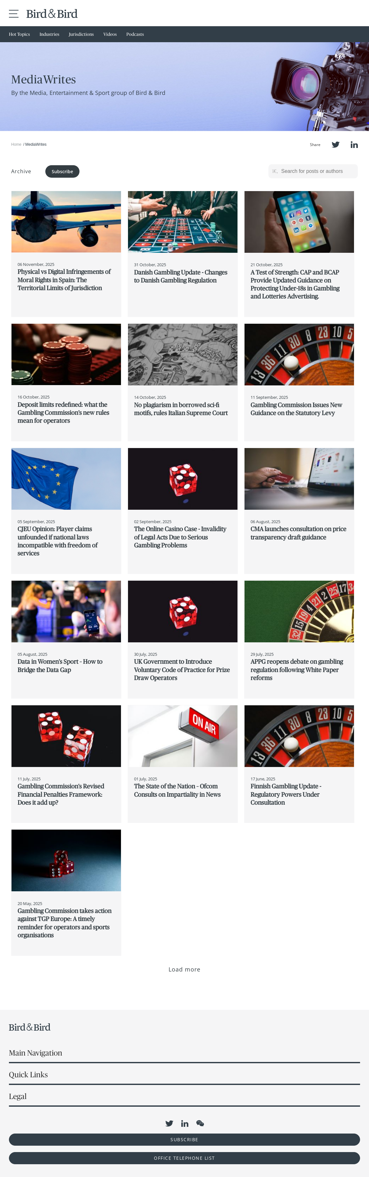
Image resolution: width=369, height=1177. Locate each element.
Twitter (336, 145)
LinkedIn (354, 144)
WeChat (200, 1123)
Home (16, 144)
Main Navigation (35, 1053)
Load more (185, 969)
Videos (110, 34)
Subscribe (62, 171)
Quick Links (28, 1074)
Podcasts (135, 34)
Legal (17, 1096)
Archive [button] (21, 171)
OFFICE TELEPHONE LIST (184, 1158)
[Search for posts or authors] (317, 171)
